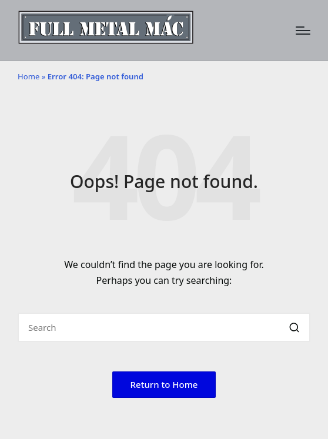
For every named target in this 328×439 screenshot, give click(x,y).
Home (28, 76)
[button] (294, 327)
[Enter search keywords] (164, 327)
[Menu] (303, 30)
